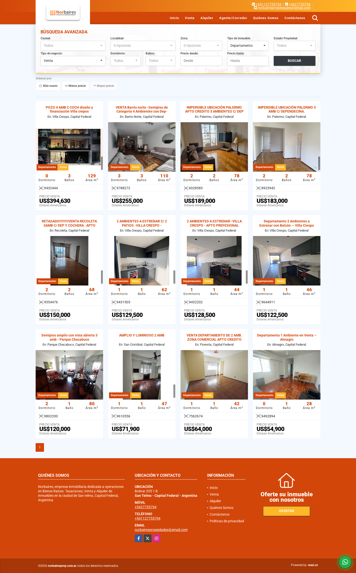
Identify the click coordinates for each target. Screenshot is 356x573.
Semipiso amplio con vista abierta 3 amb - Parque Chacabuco (69, 337)
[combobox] (73, 46)
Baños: (150, 53)
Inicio (174, 18)
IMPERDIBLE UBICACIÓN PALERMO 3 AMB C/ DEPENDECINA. (287, 109)
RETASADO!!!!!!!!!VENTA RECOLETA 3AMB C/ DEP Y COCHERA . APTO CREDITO (69, 225)
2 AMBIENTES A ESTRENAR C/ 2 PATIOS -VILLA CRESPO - (142, 223)
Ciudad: (46, 38)
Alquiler (206, 18)
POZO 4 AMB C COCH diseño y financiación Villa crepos (69, 109)
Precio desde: (189, 53)
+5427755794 (300, 4)
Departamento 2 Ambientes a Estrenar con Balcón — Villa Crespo (286, 223)
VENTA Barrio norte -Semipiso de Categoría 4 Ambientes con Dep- (142, 109)
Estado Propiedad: (286, 38)
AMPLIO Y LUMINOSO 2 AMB (141, 335)
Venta (190, 18)
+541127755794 (268, 4)
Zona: (184, 38)
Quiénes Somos (266, 18)
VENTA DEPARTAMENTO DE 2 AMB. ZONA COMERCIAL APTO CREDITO (214, 337)
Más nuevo (48, 86)
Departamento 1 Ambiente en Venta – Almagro (286, 337)
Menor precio (75, 86)
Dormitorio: (118, 53)
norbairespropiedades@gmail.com (161, 530)
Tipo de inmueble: (239, 38)
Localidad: (117, 38)
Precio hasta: (235, 53)
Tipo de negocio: (52, 53)
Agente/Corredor (233, 18)
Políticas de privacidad (227, 521)
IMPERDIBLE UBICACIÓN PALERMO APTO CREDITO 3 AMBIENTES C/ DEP (214, 109)
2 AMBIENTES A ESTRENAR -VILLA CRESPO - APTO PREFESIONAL (214, 223)
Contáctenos (295, 18)
